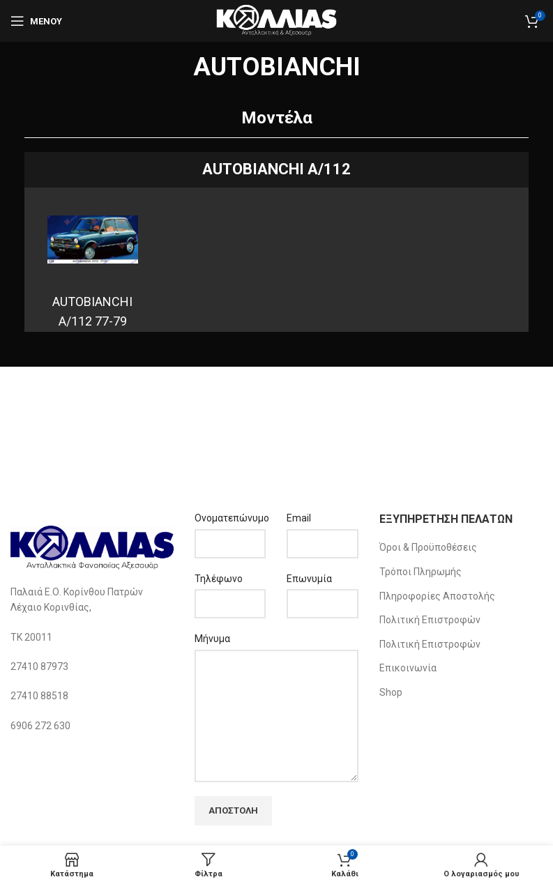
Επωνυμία (309, 578)
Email (299, 518)
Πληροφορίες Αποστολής (437, 596)
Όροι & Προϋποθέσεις (428, 547)
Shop (390, 692)
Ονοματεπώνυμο (230, 518)
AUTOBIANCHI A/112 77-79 (92, 311)
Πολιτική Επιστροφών (429, 619)
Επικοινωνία (408, 667)
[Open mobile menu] (36, 21)
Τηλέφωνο (219, 578)
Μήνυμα (212, 638)
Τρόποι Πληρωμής (420, 571)
